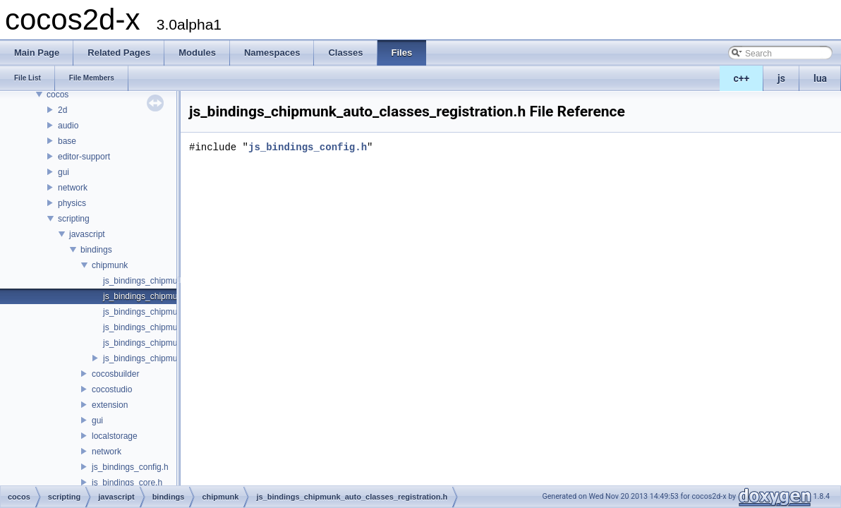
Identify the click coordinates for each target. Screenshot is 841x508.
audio (68, 126)
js (781, 78)
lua (820, 78)
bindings (96, 250)
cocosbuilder (115, 374)
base (67, 141)
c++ (742, 78)
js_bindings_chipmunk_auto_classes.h (175, 281)
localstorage (115, 436)
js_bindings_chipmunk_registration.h (171, 358)
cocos (57, 94)
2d (62, 110)
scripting (74, 219)
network (72, 188)
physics (72, 203)
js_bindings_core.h (127, 483)
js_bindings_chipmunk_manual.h (164, 343)
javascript (87, 234)
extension (110, 405)
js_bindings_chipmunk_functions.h (167, 312)
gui (63, 172)
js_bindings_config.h (130, 467)
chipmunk (110, 265)
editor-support (84, 157)
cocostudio (112, 389)
